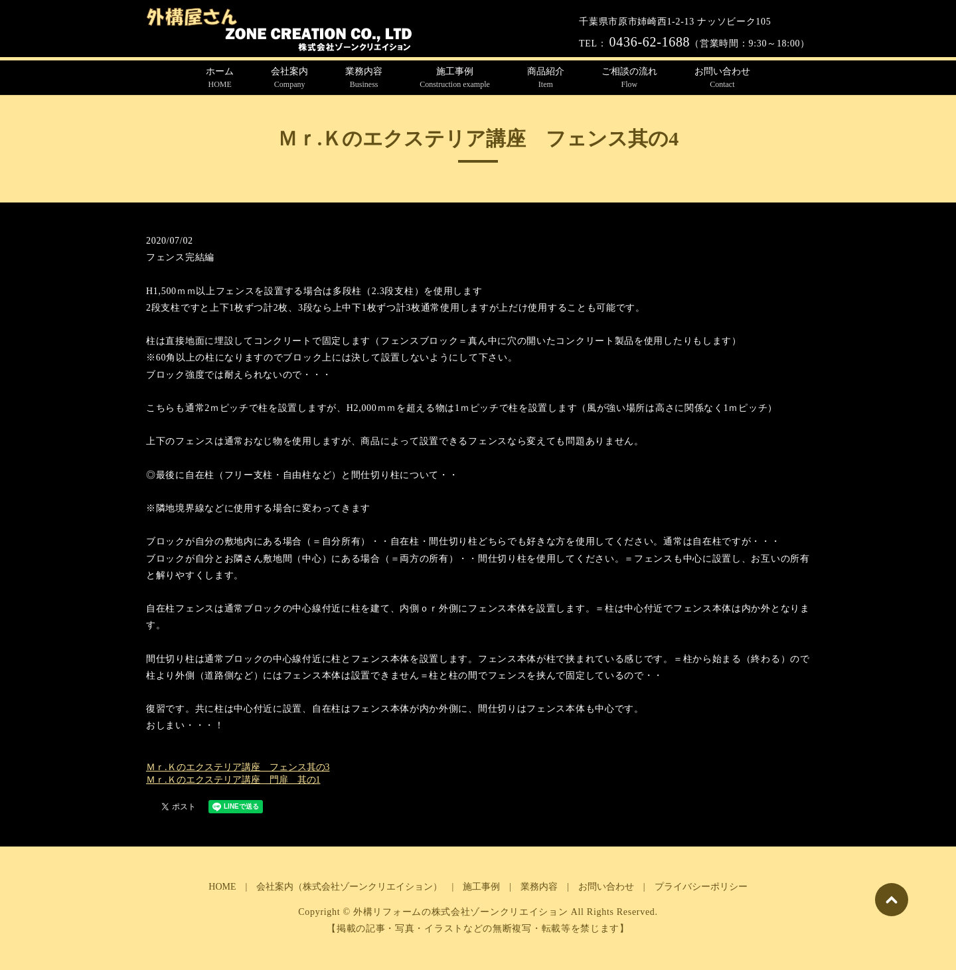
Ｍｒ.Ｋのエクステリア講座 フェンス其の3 (238, 767)
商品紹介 (545, 78)
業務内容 (363, 78)
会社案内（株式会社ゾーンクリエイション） (349, 887)
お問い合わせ (722, 78)
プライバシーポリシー (701, 887)
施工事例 (455, 78)
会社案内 (289, 78)
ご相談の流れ (629, 78)
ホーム (220, 78)
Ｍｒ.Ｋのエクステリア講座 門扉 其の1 (233, 780)
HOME (222, 887)
